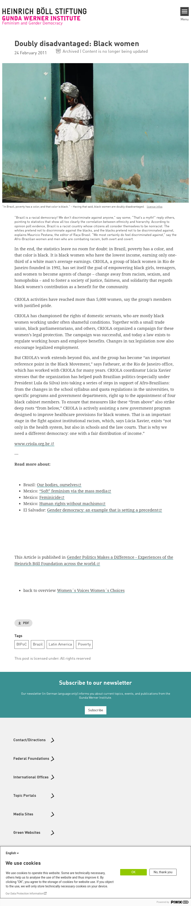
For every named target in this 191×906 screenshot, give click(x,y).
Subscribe (95, 710)
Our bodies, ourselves (57, 484)
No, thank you (163, 872)
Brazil (38, 644)
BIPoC (21, 644)
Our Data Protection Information (24, 893)
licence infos (154, 206)
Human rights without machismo (70, 503)
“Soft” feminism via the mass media (73, 491)
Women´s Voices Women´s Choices (91, 590)
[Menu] (184, 11)
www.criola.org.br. (32, 443)
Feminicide (50, 497)
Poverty (84, 644)
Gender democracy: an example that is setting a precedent (102, 510)
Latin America (60, 644)
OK (133, 872)
